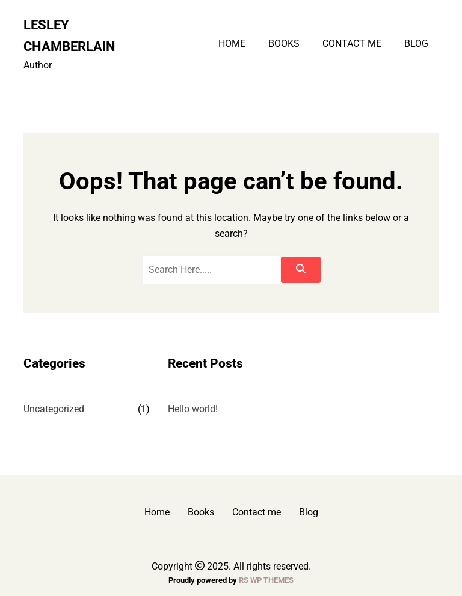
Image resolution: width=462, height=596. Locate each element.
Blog (416, 44)
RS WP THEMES (266, 580)
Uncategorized (53, 409)
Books (284, 44)
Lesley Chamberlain (69, 35)
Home (231, 44)
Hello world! (193, 409)
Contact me (351, 44)
